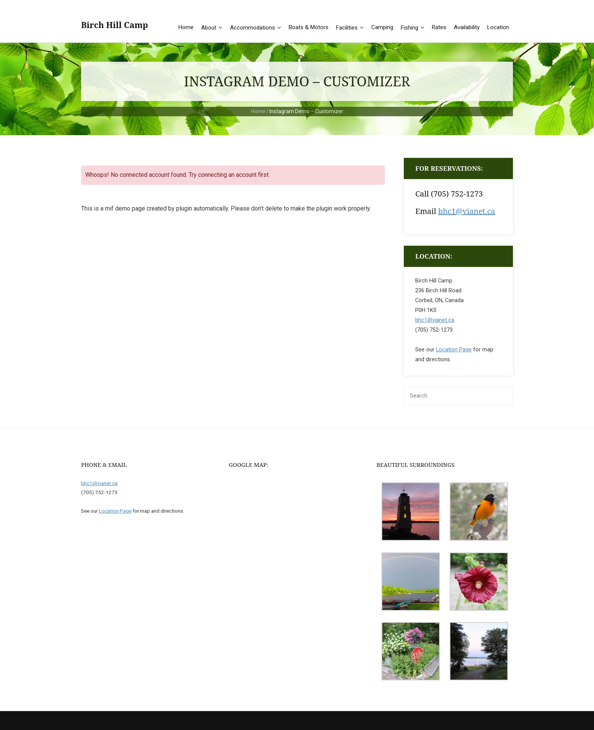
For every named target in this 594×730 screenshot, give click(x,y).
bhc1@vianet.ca (466, 211)
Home (258, 111)
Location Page (454, 349)
